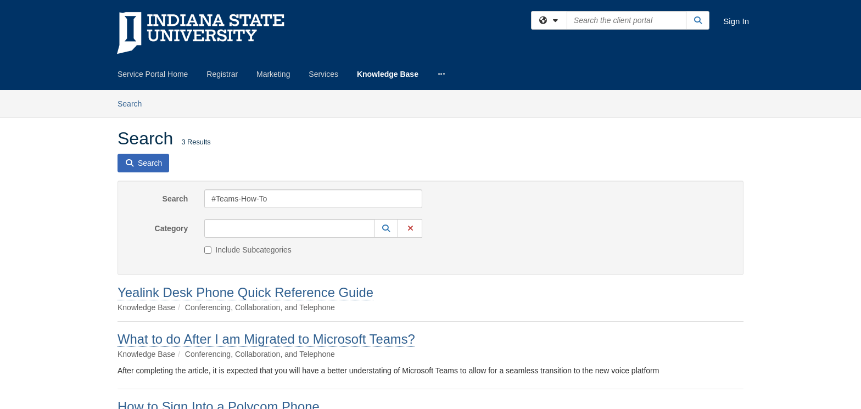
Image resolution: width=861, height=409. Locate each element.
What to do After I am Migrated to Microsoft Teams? (266, 339)
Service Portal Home (153, 74)
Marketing (273, 74)
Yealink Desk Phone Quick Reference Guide (245, 292)
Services (323, 74)
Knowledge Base (387, 74)
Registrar (222, 74)
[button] (386, 228)
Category (171, 228)
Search (134, 103)
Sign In (736, 21)
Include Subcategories (248, 249)
